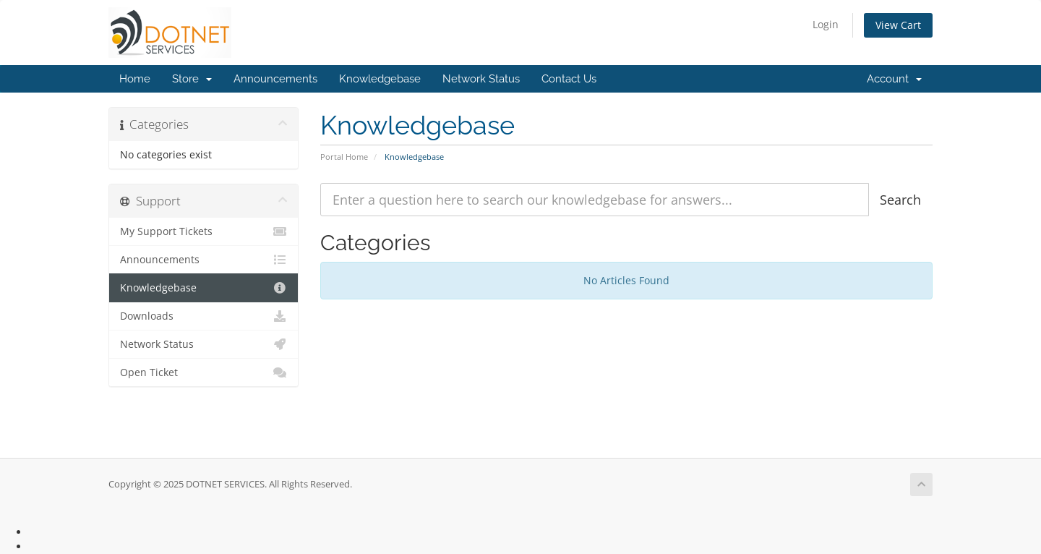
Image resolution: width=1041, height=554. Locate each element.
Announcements (275, 78)
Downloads (203, 316)
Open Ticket (203, 372)
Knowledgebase (380, 78)
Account (894, 78)
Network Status (481, 78)
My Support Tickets (203, 231)
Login (826, 24)
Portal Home (344, 156)
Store (192, 78)
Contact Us (568, 78)
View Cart (898, 25)
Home (134, 78)
